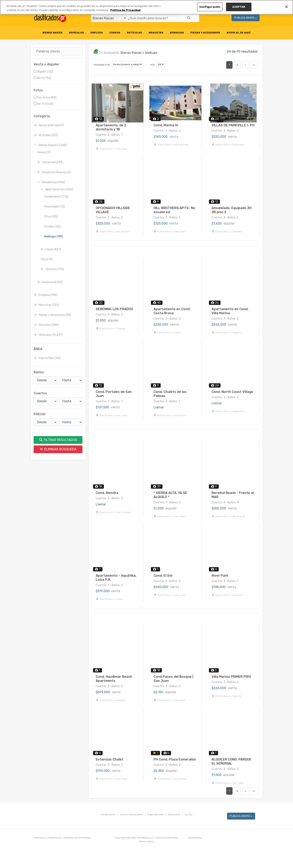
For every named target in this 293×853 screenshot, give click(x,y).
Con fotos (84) (45, 97)
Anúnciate (174, 814)
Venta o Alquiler (46, 64)
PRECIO (39, 414)
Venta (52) (42, 78)
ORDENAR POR (101, 64)
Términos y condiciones (47, 837)
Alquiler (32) (43, 71)
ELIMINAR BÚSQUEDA (58, 449)
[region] (146, 7)
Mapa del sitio (156, 814)
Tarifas (188, 814)
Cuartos (40, 393)
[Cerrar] (286, 6)
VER (152, 64)
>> (254, 64)
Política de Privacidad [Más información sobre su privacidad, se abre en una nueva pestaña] (125, 10)
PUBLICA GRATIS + (245, 17)
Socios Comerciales (131, 814)
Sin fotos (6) (43, 104)
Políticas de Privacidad (77, 837)
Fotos (38, 90)
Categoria (42, 116)
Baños (39, 372)
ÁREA (38, 349)
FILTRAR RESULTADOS (58, 440)
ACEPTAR (238, 6)
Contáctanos (107, 814)
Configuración (210, 6)
